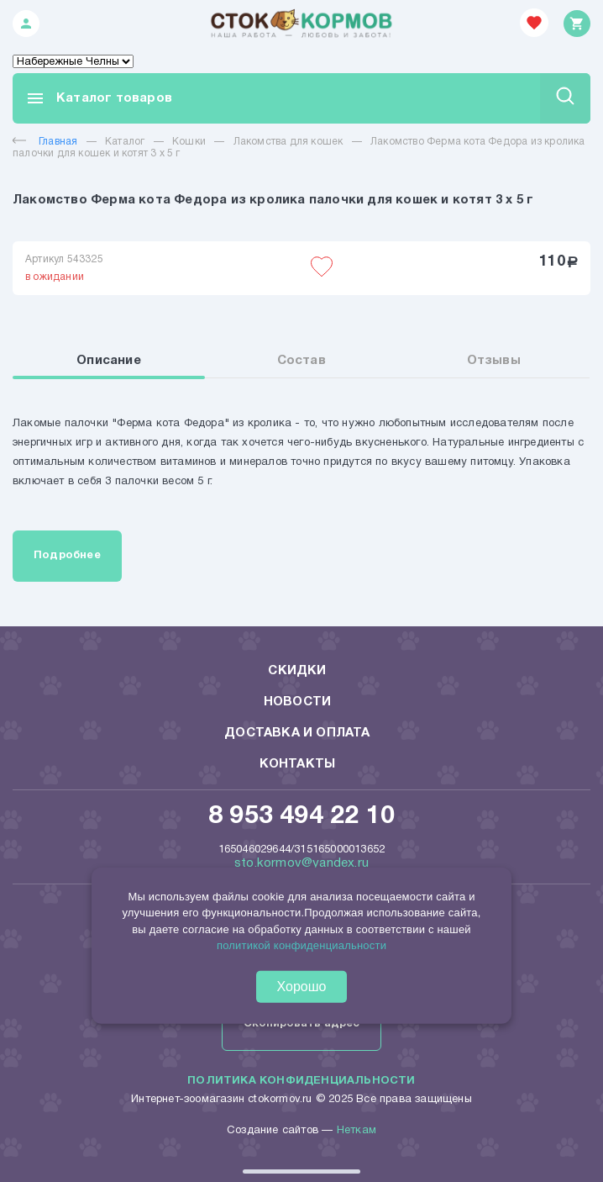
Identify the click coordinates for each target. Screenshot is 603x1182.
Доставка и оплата (297, 733)
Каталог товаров (98, 98)
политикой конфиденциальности (301, 945)
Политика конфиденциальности (301, 1081)
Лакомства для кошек (288, 141)
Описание (108, 361)
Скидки (297, 671)
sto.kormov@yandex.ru (301, 863)
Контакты (298, 764)
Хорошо (302, 986)
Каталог (124, 141)
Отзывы (494, 361)
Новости (297, 702)
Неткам (356, 1131)
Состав (301, 361)
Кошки (189, 141)
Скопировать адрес (301, 1024)
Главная (45, 141)
